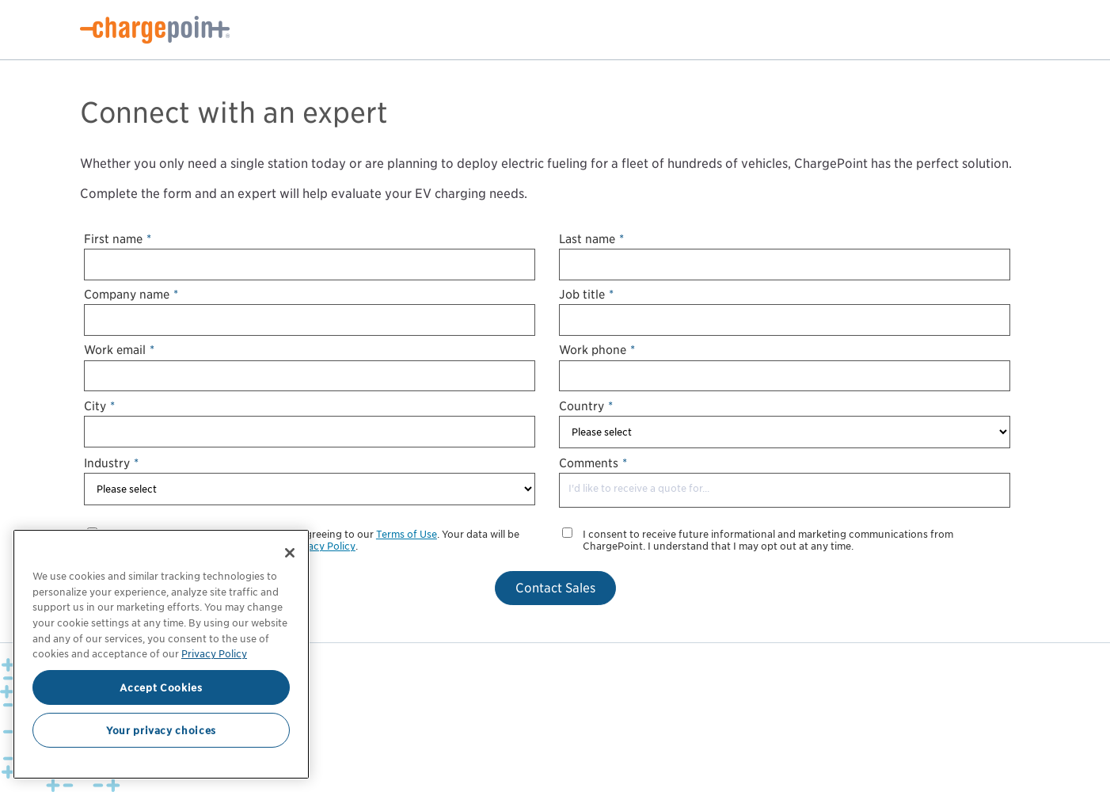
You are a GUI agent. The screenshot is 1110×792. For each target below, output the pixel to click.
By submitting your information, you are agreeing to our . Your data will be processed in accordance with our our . (313, 540)
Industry (111, 462)
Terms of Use (406, 534)
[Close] (289, 552)
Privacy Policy (322, 546)
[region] (161, 654)
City (99, 405)
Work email (119, 349)
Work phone (597, 349)
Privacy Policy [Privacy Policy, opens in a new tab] (214, 653)
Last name (591, 238)
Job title (586, 294)
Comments (593, 462)
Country (586, 405)
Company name (131, 294)
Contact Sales (555, 588)
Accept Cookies (161, 687)
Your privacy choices (161, 730)
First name (117, 238)
